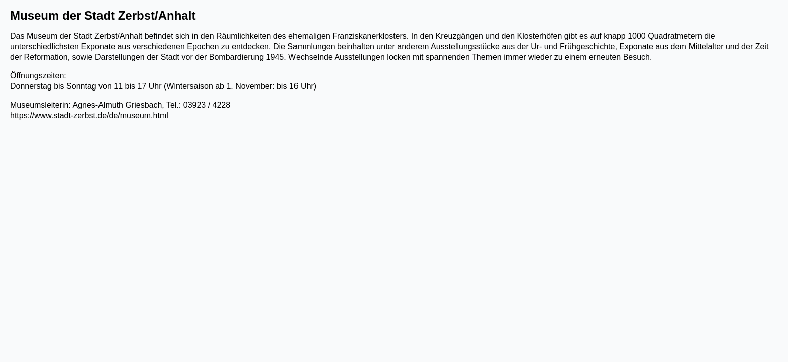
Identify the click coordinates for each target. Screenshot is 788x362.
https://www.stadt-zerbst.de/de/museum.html (89, 115)
